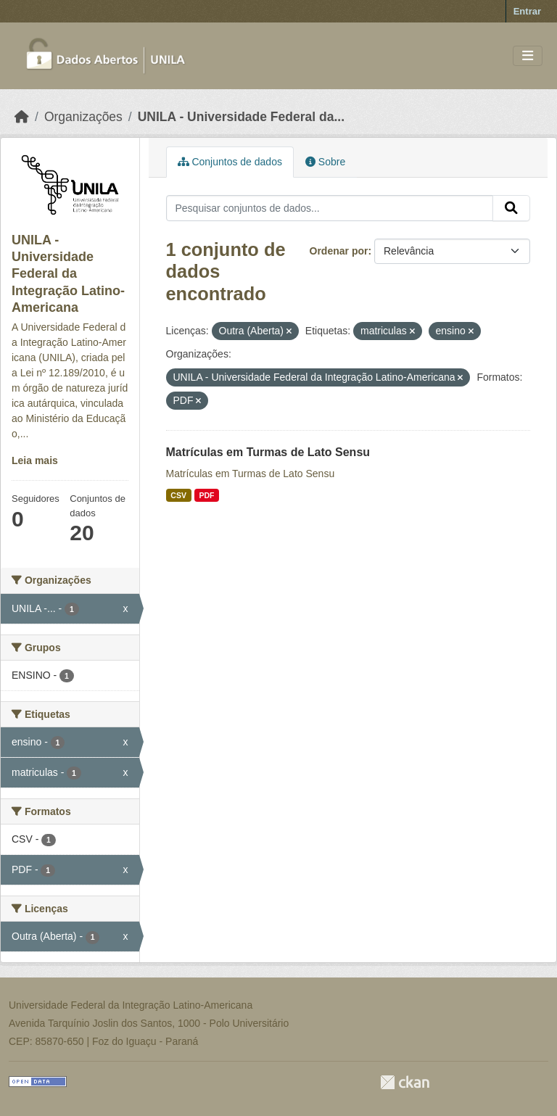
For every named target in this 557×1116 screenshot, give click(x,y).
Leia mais (35, 460)
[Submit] (511, 208)
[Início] (22, 116)
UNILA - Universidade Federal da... (241, 116)
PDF (206, 495)
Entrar (527, 11)
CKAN (404, 1082)
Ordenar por (339, 251)
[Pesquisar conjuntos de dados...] (330, 208)
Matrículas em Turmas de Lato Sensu (268, 452)
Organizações (83, 116)
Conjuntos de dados (230, 162)
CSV (178, 495)
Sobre (325, 162)
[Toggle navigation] (527, 56)
